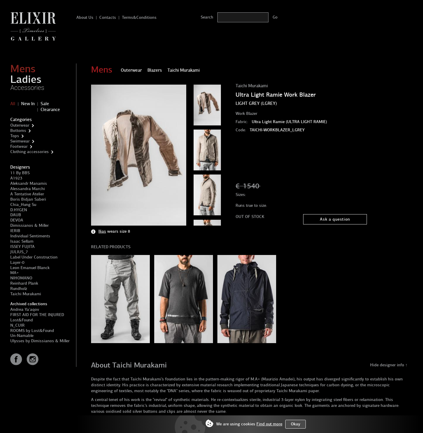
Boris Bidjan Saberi (28, 199)
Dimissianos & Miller (29, 225)
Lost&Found (21, 320)
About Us (84, 17)
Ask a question (335, 219)
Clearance (50, 109)
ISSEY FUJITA (22, 246)
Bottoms (18, 130)
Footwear (19, 146)
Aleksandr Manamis (28, 183)
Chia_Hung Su (23, 204)
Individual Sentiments (30, 236)
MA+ (14, 272)
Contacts (107, 17)
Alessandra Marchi (27, 188)
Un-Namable (21, 335)
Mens (23, 68)
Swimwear (20, 141)
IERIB (15, 230)
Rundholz (18, 288)
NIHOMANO (21, 278)
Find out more (269, 424)
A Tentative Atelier (27, 194)
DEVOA (16, 220)
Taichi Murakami (25, 293)
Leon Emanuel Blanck (30, 267)
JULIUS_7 (19, 251)
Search (207, 17)
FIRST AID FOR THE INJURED (37, 314)
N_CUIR (17, 325)
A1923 (16, 178)
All (12, 103)
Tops (14, 135)
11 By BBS (20, 172)
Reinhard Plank (24, 283)
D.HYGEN (18, 209)
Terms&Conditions (139, 17)
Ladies (25, 79)
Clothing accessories (29, 151)
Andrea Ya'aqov (24, 309)
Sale (45, 103)
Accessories (27, 87)
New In (28, 103)
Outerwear (19, 125)
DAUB (15, 214)
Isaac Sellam (21, 241)
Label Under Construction (34, 257)
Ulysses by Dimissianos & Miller (40, 340)
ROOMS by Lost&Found (32, 330)
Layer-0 (17, 262)
